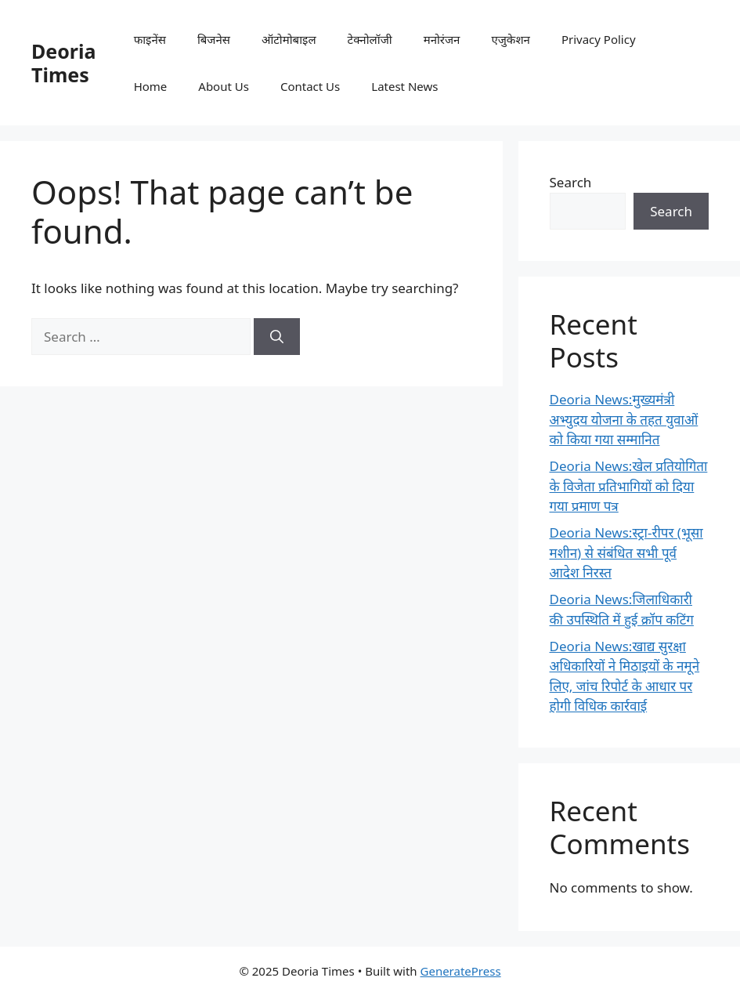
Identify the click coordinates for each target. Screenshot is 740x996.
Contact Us (310, 86)
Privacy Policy (598, 39)
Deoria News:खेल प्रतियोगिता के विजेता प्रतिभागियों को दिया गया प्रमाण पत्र (629, 486)
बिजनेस (213, 39)
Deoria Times (63, 63)
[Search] (277, 337)
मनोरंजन (442, 39)
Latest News (404, 86)
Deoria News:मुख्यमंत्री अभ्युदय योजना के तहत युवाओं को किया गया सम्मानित (624, 419)
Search (571, 182)
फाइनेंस (150, 39)
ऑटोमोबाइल (289, 39)
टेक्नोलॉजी (370, 39)
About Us (223, 86)
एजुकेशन (510, 39)
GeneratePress (461, 971)
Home (151, 86)
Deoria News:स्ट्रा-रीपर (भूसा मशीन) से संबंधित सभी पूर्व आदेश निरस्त (626, 552)
